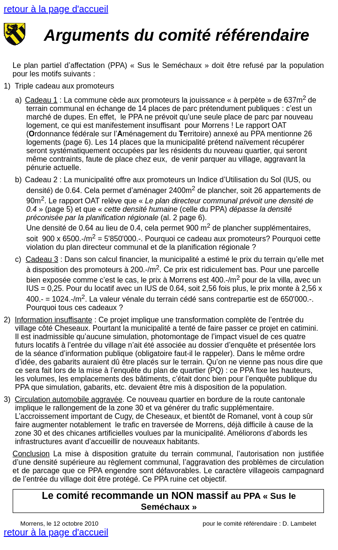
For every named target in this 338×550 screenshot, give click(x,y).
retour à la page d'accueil (56, 9)
